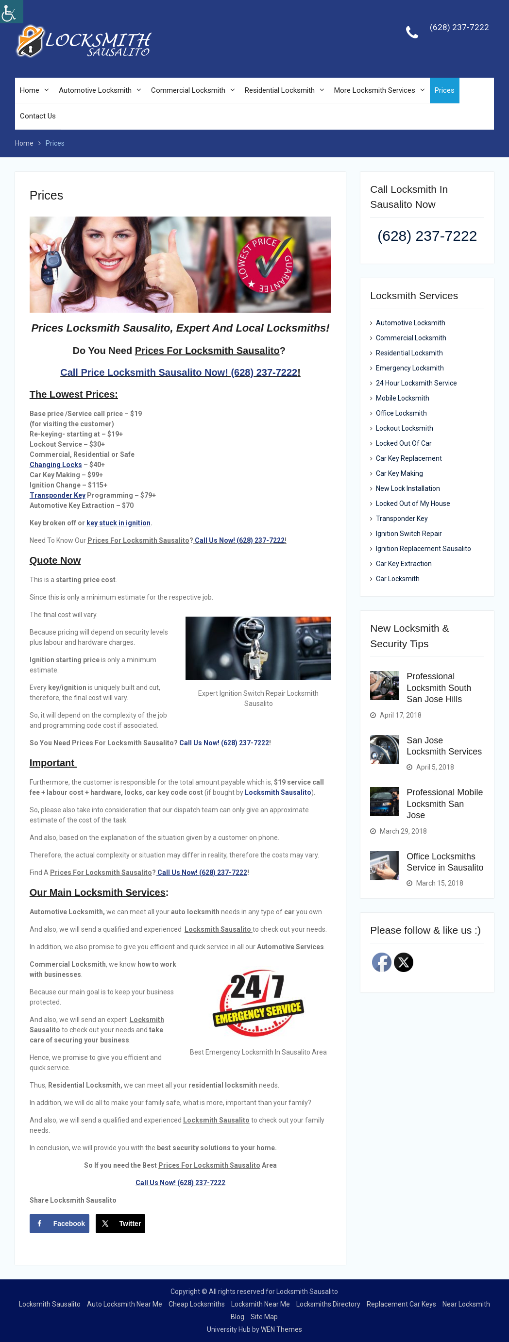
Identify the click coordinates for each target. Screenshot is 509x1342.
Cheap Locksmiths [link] (197, 1304)
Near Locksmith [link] (466, 1304)
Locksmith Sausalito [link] (278, 792)
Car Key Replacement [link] (409, 459)
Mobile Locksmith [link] (402, 399)
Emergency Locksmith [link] (410, 368)
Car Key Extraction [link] (404, 564)
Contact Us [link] (38, 116)
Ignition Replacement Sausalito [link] (423, 549)
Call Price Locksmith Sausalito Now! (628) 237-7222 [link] (178, 372)
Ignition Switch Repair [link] (409, 534)
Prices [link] (445, 90)
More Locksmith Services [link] (374, 90)
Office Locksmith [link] (401, 414)
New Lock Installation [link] (408, 489)
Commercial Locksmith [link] (188, 90)
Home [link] (29, 90)
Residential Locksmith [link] (280, 90)
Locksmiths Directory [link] (328, 1304)
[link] (11, 11)
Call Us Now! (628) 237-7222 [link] (240, 540)
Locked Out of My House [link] (413, 504)
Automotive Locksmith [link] (95, 90)
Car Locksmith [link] (398, 579)
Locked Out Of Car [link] (404, 444)
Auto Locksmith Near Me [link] (124, 1304)
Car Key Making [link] (399, 474)
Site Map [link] (264, 1317)
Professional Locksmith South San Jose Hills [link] (439, 688)
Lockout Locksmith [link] (404, 429)
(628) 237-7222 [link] (459, 27)
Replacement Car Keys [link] (401, 1304)
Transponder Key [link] (402, 519)
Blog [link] (237, 1317)
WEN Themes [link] (281, 1329)
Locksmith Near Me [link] (260, 1304)
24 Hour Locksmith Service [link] (416, 383)
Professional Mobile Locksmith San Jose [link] (445, 804)
